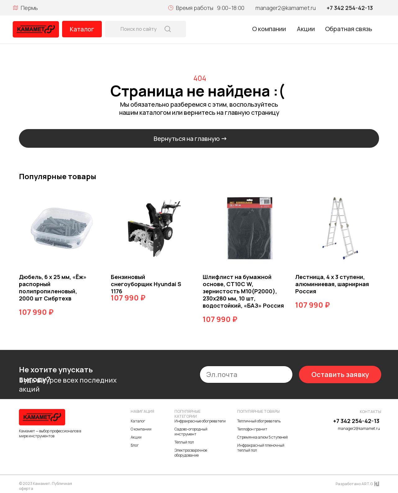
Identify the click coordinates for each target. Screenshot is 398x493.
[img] (36, 29)
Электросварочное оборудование (190, 453)
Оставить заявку (340, 374)
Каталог (82, 29)
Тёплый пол (184, 442)
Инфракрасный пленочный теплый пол (260, 448)
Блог (135, 445)
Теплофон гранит (252, 429)
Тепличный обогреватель (259, 421)
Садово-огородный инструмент (190, 431)
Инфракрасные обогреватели (200, 421)
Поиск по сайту (138, 29)
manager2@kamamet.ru (286, 8)
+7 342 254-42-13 (350, 8)
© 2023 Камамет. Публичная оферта (45, 486)
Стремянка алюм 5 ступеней (262, 437)
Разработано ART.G (354, 483)
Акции (306, 29)
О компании (269, 29)
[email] (246, 374)
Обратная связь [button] (348, 29)
